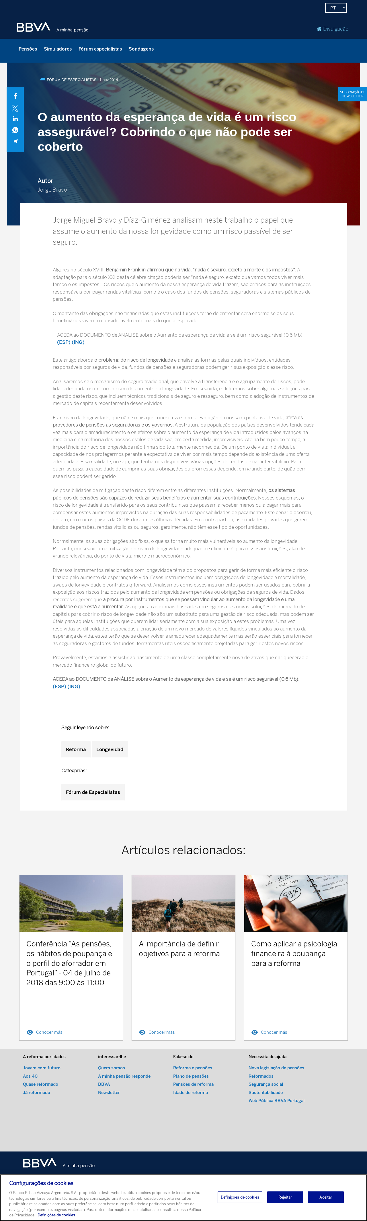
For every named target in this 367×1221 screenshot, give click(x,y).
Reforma (76, 749)
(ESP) (64, 342)
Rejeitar (285, 1198)
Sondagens (141, 49)
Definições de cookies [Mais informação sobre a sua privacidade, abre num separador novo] (56, 1216)
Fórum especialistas (100, 49)
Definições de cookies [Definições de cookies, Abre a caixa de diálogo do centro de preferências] (240, 1198)
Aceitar (325, 1198)
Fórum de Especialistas (93, 792)
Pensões (28, 49)
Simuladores (58, 49)
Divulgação (332, 29)
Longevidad (109, 749)
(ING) (78, 342)
